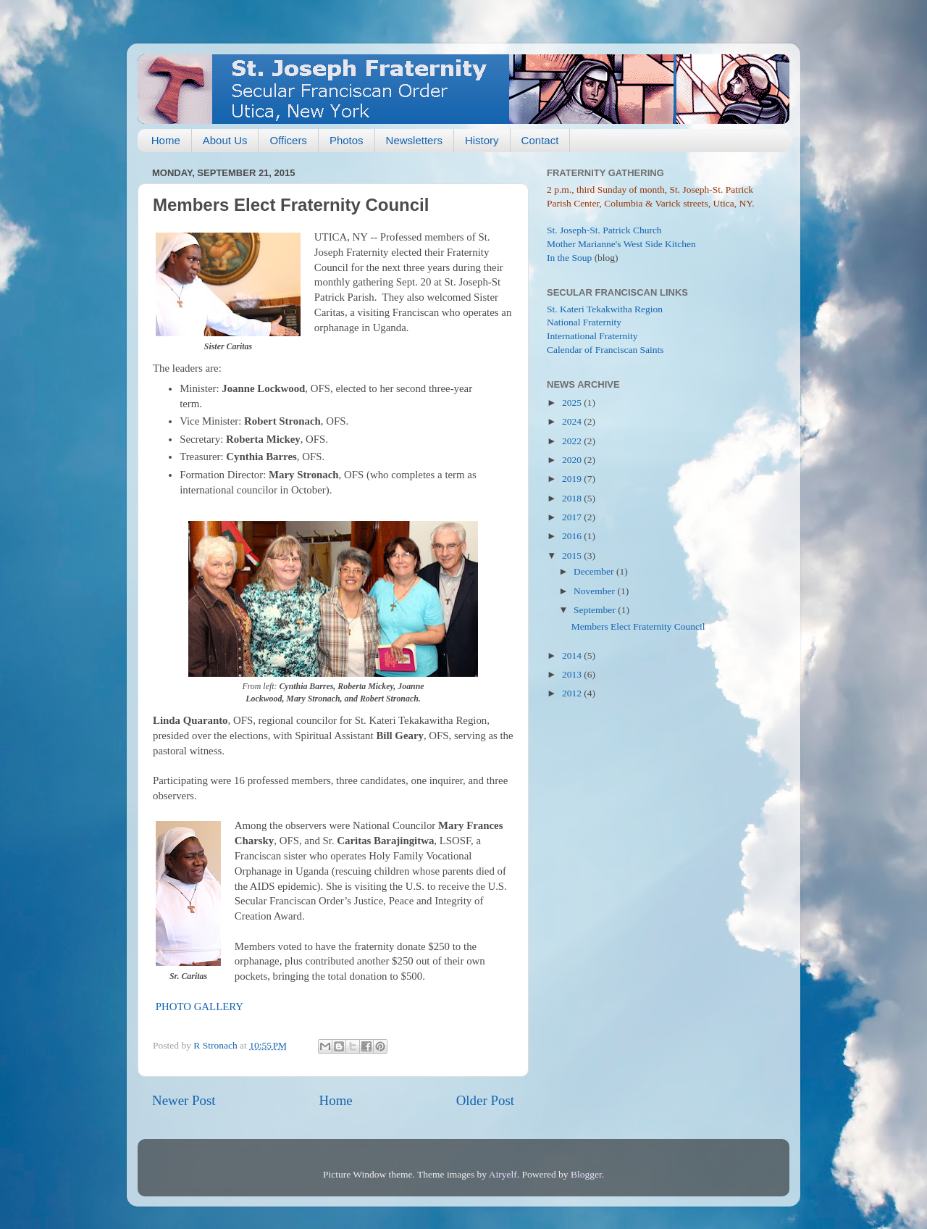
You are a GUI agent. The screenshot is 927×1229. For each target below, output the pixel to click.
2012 (573, 693)
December (595, 571)
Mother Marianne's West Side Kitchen (621, 243)
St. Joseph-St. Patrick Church (604, 230)
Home (165, 140)
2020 (573, 459)
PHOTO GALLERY (199, 1006)
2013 (573, 674)
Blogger (586, 1174)
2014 (573, 655)
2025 (573, 402)
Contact (540, 140)
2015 (573, 555)
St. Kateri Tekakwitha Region (605, 309)
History (482, 140)
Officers (287, 140)
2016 (573, 535)
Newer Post (184, 1100)
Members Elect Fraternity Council (638, 626)
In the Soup (569, 257)
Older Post (485, 1100)
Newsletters (414, 140)
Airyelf (503, 1174)
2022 (573, 441)
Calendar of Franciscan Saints (605, 349)
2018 (573, 498)
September (596, 609)
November (595, 591)
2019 (573, 478)
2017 (573, 517)
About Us (225, 140)
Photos (347, 140)
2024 (573, 421)
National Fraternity (584, 322)
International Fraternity (592, 335)
